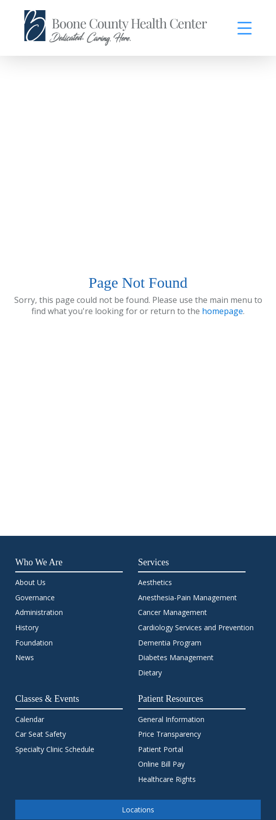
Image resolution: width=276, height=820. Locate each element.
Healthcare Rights (167, 779)
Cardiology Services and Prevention (196, 627)
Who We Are (38, 562)
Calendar (29, 719)
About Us (30, 582)
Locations (138, 809)
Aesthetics (155, 582)
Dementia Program (169, 642)
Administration (39, 612)
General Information (171, 719)
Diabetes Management (176, 657)
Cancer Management (172, 612)
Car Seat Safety (40, 734)
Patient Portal (160, 749)
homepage (222, 311)
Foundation (34, 642)
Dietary (150, 672)
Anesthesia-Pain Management (187, 597)
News (24, 657)
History (27, 627)
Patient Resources (170, 699)
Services (153, 562)
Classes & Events (47, 699)
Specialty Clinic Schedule (54, 749)
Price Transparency (169, 734)
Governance (35, 597)
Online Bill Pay (161, 764)
